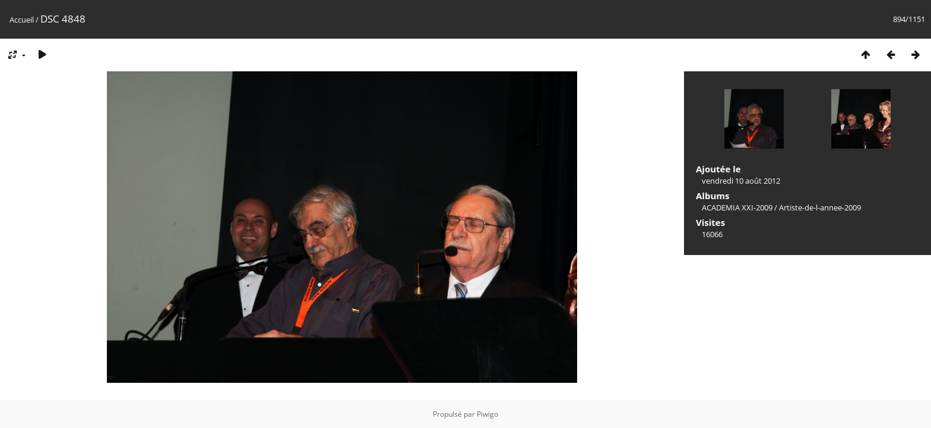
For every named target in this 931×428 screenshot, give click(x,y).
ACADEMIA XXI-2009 (737, 207)
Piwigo (487, 414)
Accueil (22, 19)
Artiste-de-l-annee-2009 (820, 207)
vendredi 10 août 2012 (741, 180)
